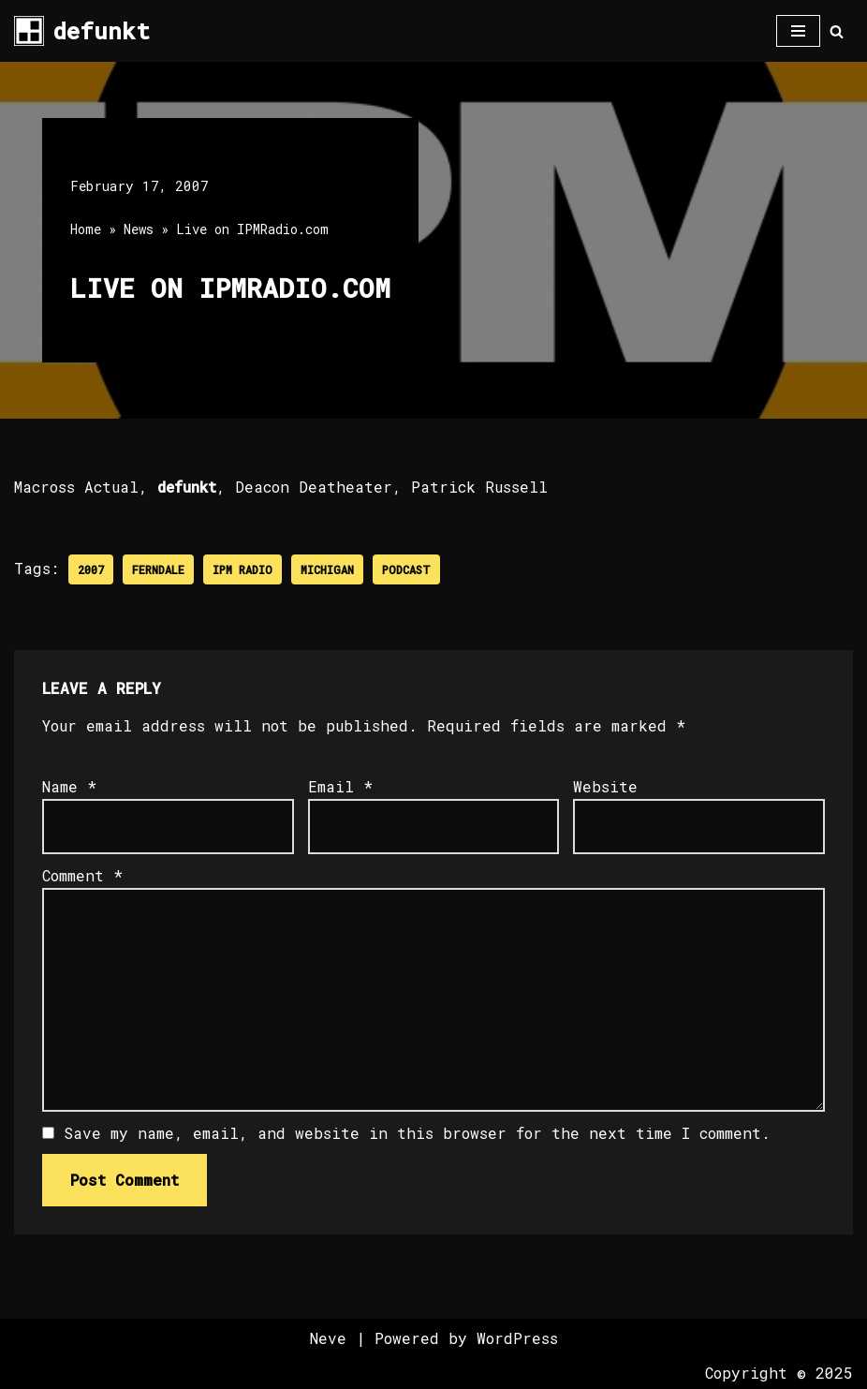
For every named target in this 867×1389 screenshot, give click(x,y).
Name (69, 786)
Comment (82, 876)
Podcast (406, 569)
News (139, 229)
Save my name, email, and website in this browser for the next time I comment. (417, 1133)
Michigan (327, 569)
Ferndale (158, 569)
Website (605, 786)
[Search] (837, 31)
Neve (328, 1338)
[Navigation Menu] (798, 31)
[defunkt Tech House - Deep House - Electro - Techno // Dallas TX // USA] (82, 31)
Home (85, 229)
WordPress (517, 1338)
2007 (91, 569)
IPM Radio (242, 569)
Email (340, 786)
